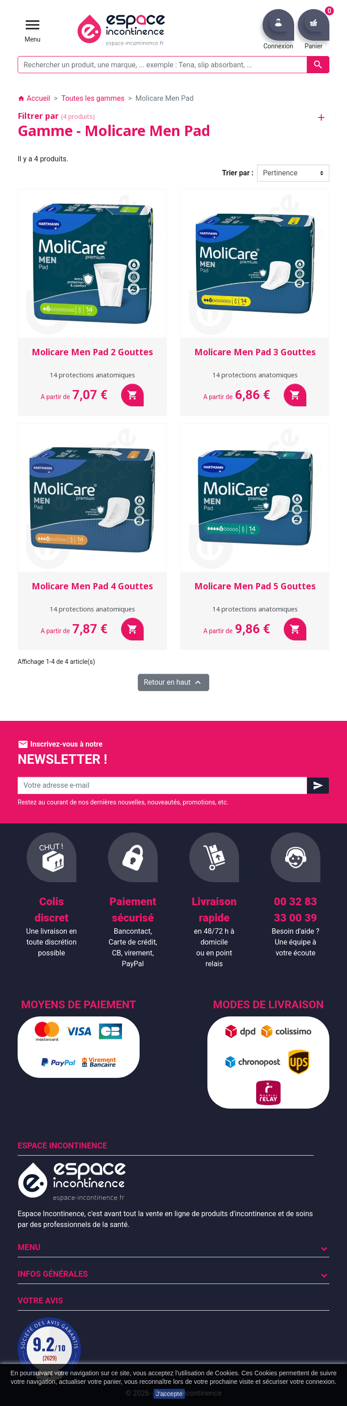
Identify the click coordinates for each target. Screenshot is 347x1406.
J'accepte (169, 1393)
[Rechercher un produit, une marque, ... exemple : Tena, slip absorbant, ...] (173, 64)
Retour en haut (173, 682)
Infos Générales (53, 1274)
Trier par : (237, 173)
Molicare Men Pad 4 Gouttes (92, 586)
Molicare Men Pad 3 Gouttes (255, 352)
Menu (29, 1247)
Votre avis (40, 1300)
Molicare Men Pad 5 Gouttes (255, 586)
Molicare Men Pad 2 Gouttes (92, 352)
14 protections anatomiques (92, 375)
